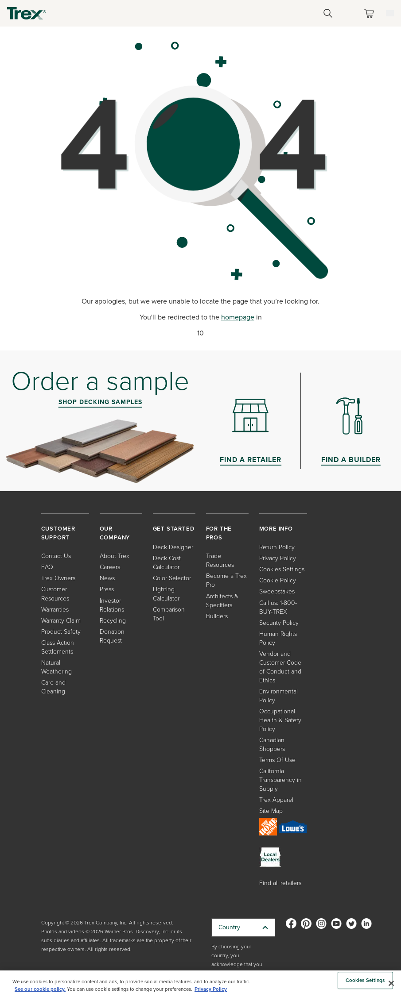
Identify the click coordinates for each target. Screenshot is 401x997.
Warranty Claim (61, 620)
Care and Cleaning (53, 687)
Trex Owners (58, 578)
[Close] (391, 983)
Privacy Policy (277, 558)
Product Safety (61, 631)
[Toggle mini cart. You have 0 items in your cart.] (371, 13)
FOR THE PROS (219, 533)
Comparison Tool (169, 614)
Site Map (271, 811)
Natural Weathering (56, 667)
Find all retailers (280, 883)
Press (107, 589)
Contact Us (56, 556)
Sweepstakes (277, 591)
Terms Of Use (277, 760)
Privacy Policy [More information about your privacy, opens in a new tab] (211, 989)
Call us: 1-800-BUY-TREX (278, 607)
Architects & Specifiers (222, 601)
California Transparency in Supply (280, 779)
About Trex (114, 556)
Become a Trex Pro (226, 580)
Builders (217, 616)
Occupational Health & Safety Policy (280, 720)
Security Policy (279, 622)
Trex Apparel (276, 800)
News (107, 578)
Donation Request (112, 636)
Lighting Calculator (166, 594)
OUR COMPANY (115, 533)
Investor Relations (112, 605)
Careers (110, 567)
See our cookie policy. (40, 989)
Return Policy (277, 547)
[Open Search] (328, 13)
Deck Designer (173, 547)
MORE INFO (276, 528)
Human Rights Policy (278, 638)
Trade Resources (220, 560)
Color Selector (172, 578)
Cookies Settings (281, 569)
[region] (200, 983)
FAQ (47, 567)
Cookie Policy (277, 580)
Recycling (113, 620)
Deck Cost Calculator (167, 563)
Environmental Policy (278, 696)
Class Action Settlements (57, 647)
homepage (237, 317)
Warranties (55, 609)
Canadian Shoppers (272, 744)
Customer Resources (55, 594)
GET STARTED (174, 528)
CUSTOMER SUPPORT (58, 533)
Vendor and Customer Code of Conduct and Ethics (280, 667)
